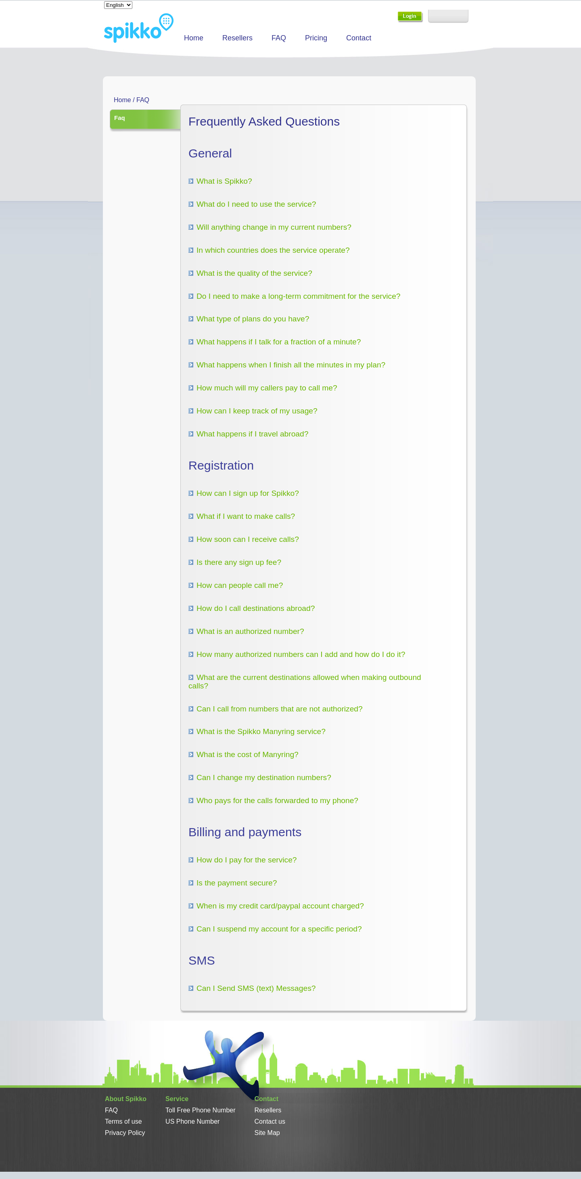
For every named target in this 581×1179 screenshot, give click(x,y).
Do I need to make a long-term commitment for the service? (298, 296)
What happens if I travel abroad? (252, 434)
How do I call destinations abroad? (255, 608)
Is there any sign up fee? (238, 562)
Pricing (316, 38)
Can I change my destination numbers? (263, 777)
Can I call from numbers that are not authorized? (279, 709)
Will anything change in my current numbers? (273, 227)
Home (193, 38)
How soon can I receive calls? (247, 539)
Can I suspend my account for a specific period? (279, 929)
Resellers (237, 38)
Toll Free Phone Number (200, 1110)
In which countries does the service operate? (273, 250)
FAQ (279, 38)
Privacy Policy (125, 1132)
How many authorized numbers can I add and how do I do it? (300, 654)
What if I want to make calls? (245, 516)
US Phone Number (192, 1121)
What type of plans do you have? (252, 319)
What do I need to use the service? (256, 204)
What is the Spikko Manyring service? (261, 731)
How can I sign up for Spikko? (247, 493)
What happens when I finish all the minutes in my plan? (290, 365)
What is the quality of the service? (254, 273)
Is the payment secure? (236, 883)
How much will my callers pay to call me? (266, 388)
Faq (119, 117)
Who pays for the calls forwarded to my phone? (277, 800)
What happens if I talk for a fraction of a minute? (278, 342)
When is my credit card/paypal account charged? (280, 906)
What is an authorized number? (250, 631)
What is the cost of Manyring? (247, 754)
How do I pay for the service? (246, 860)
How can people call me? (239, 585)
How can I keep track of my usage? (257, 411)
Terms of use (123, 1121)
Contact (358, 38)
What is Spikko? (224, 181)
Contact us (270, 1121)
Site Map (267, 1132)
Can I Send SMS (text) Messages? (256, 988)
